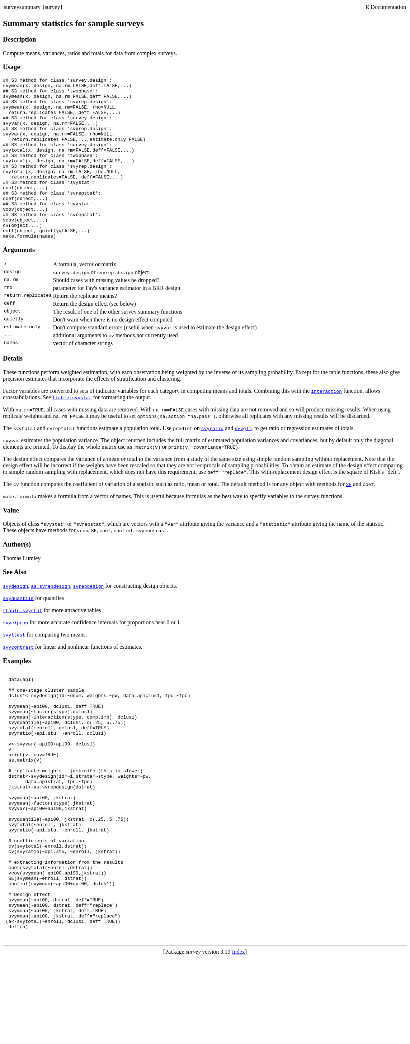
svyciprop (15, 655)
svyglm (243, 460)
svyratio (212, 460)
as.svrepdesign (50, 618)
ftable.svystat (71, 429)
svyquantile (18, 630)
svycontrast (18, 679)
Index (238, 1038)
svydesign (15, 618)
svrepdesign (88, 618)
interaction (326, 423)
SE (349, 516)
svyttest (14, 667)
